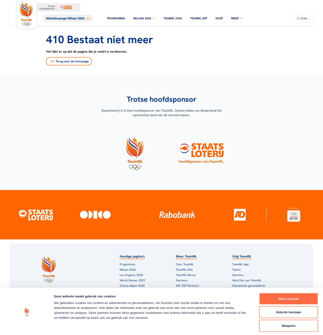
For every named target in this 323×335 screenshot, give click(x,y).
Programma (116, 18)
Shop (219, 18)
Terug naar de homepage (70, 61)
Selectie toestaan (288, 298)
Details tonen (222, 327)
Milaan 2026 (144, 18)
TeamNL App (198, 18)
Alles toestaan (288, 284)
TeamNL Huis (173, 18)
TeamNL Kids (184, 269)
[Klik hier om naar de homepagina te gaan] (26, 14)
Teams (236, 269)
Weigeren (288, 311)
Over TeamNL (185, 264)
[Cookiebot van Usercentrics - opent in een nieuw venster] (27, 327)
